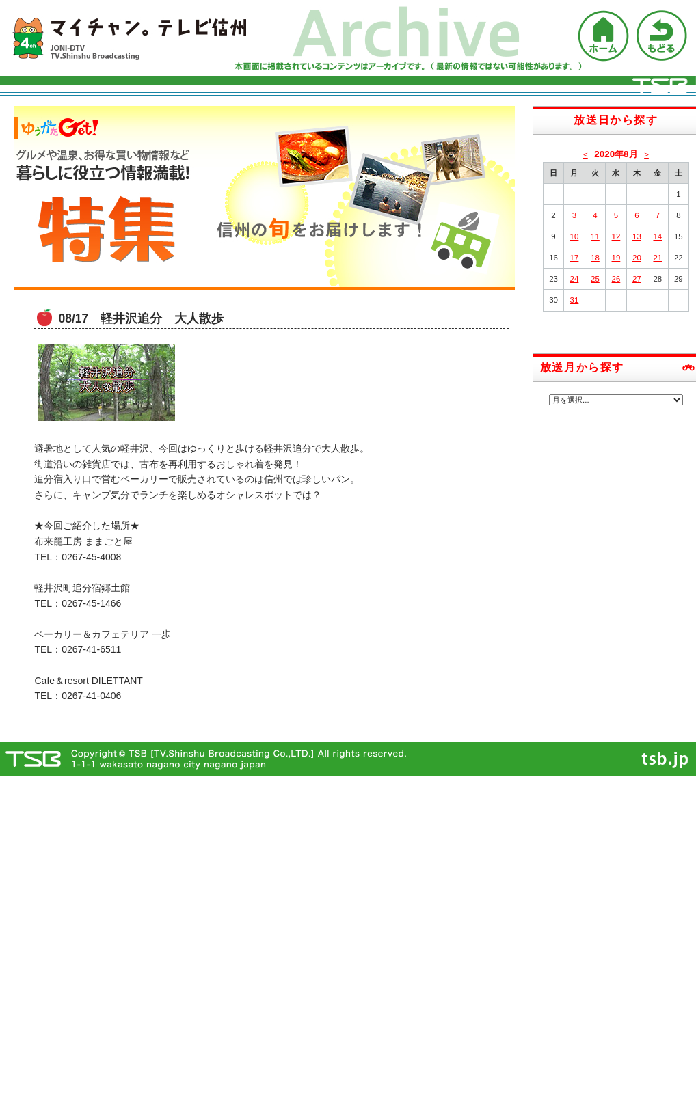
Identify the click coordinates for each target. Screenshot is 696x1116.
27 (636, 279)
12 (616, 236)
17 (574, 258)
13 (636, 236)
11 (595, 236)
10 (574, 236)
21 (657, 258)
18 (595, 258)
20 (636, 258)
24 (574, 279)
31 (574, 300)
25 (595, 279)
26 (616, 279)
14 (657, 236)
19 (616, 258)
